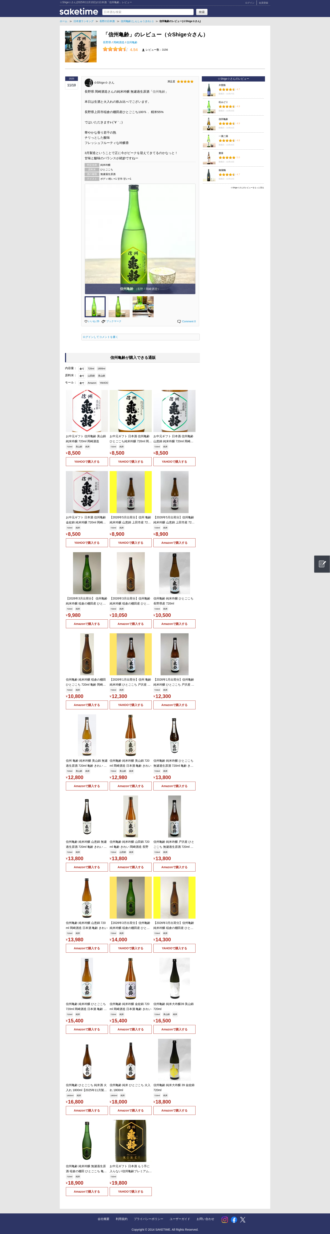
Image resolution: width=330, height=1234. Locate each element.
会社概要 (103, 1219)
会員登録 (263, 2)
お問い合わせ (205, 1219)
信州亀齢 (131, 42)
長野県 (107, 42)
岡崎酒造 (119, 42)
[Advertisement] (233, 220)
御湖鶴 (222, 170)
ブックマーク (111, 321)
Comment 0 (186, 321)
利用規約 (122, 1219)
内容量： (71, 368)
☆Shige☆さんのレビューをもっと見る (247, 188)
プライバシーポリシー (148, 1219)
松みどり (223, 102)
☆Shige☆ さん (104, 82)
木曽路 (222, 85)
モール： (71, 382)
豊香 (221, 153)
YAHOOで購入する (87, 461)
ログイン (249, 2)
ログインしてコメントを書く (100, 337)
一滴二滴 (223, 136)
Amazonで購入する (174, 542)
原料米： (71, 375)
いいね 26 (92, 321)
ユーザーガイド (180, 1219)
